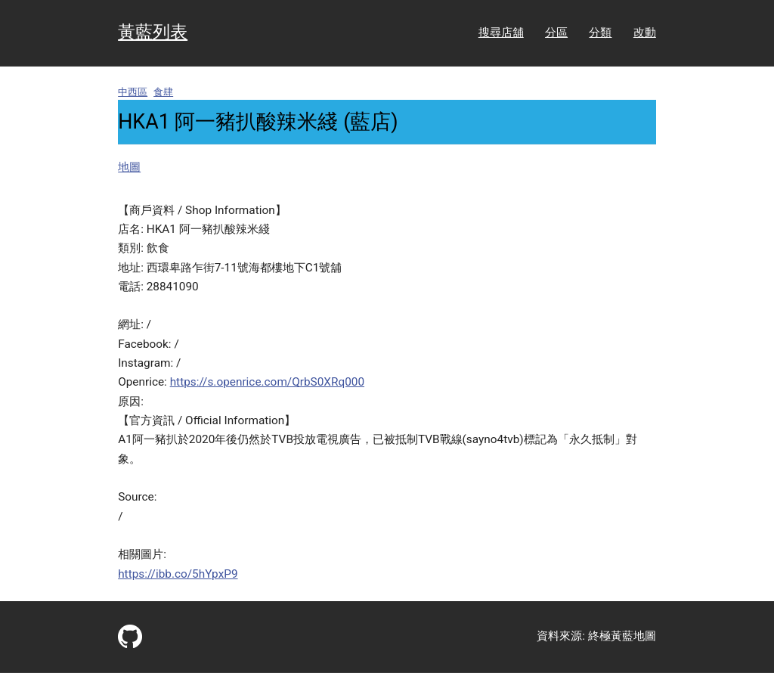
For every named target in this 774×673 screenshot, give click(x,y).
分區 (556, 32)
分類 (600, 32)
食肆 (163, 92)
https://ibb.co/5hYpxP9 (177, 574)
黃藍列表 (152, 32)
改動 (644, 32)
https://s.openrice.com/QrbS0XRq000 (267, 382)
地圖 (129, 167)
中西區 (132, 92)
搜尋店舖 (501, 32)
